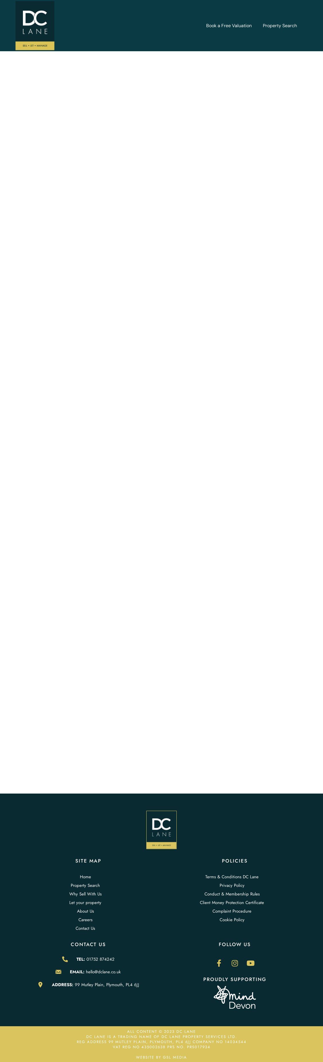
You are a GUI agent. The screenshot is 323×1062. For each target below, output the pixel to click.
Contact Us (85, 928)
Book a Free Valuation (229, 26)
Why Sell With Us (85, 894)
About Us (85, 911)
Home (85, 877)
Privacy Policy (232, 885)
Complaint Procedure (231, 911)
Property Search (280, 26)
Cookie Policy (232, 920)
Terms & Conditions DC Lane (232, 877)
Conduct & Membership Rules (232, 894)
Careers (85, 920)
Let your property (85, 902)
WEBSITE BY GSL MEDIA (161, 1057)
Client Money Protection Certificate (232, 902)
